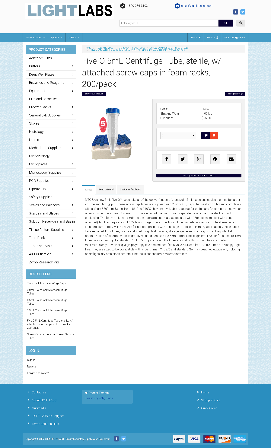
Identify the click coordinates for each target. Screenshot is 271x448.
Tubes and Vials (104, 48)
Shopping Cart (210, 400)
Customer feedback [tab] (130, 189)
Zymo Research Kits (44, 262)
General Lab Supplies (45, 115)
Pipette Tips (38, 189)
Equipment (37, 91)
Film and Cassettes (43, 99)
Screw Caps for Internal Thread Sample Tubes (50, 336)
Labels (34, 140)
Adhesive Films (40, 58)
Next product (235, 94)
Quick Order (209, 408)
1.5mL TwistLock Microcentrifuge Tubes (47, 312)
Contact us (39, 392)
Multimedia (39, 408)
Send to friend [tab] (106, 189)
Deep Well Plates (41, 74)
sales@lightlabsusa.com (193, 6)
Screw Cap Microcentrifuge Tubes (169, 48)
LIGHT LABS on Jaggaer (48, 416)
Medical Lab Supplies (45, 148)
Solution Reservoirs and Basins (52, 221)
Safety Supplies (40, 197)
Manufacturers (33, 37)
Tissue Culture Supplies (46, 230)
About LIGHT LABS (44, 400)
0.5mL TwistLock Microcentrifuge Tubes (47, 302)
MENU (72, 37)
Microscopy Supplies (45, 172)
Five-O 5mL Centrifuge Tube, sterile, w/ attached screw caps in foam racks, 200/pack (50, 324)
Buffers (34, 66)
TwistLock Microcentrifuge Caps (46, 283)
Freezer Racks (40, 107)
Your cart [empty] (234, 37)
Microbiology (39, 156)
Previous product (94, 94)
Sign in (195, 37)
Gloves (34, 123)
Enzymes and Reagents (46, 82)
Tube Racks (37, 238)
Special (55, 37)
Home (88, 48)
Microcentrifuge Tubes (132, 48)
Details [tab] (88, 190)
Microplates (38, 164)
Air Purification (40, 254)
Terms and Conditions (46, 424)
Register (212, 37)
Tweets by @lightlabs (99, 398)
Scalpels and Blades (44, 213)
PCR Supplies (39, 181)
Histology (36, 132)
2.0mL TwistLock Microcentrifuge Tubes (47, 291)
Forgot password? (38, 373)
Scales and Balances (44, 205)
